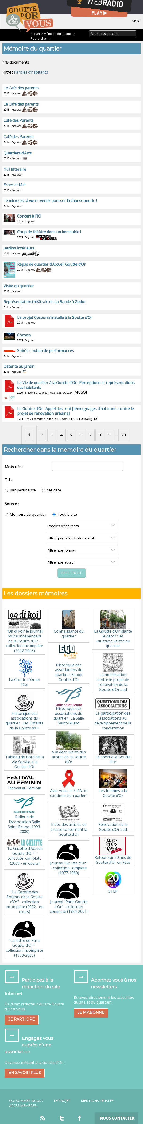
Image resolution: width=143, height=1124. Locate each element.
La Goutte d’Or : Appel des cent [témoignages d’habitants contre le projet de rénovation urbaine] (75, 411)
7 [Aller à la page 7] (90, 435)
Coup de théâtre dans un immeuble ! (49, 231)
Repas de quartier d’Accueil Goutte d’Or (51, 264)
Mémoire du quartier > (59, 34)
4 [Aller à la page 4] (61, 435)
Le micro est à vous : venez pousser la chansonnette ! (50, 200)
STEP (113, 882)
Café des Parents (18, 120)
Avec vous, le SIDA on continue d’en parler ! (68, 783)
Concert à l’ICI (29, 216)
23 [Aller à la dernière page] (124, 435)
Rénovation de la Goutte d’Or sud (113, 817)
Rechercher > (40, 38)
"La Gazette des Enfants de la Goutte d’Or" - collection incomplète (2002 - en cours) (25, 892)
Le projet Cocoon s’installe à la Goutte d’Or (54, 317)
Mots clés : (14, 466)
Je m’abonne (91, 1012)
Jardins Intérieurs (19, 248)
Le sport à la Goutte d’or (113, 750)
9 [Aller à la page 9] (109, 435)
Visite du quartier (19, 286)
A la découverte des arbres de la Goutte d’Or (69, 747)
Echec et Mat (15, 184)
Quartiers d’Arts (18, 153)
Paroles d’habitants (31, 72)
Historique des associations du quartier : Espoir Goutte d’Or (69, 663)
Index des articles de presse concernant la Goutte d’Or (68, 820)
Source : (12, 504)
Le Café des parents (21, 88)
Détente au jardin (19, 366)
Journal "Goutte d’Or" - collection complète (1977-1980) (68, 858)
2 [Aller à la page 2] (42, 435)
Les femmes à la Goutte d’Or (113, 783)
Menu (136, 21)
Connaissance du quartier (69, 624)
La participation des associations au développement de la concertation (113, 713)
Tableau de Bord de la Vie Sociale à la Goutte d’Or (24, 752)
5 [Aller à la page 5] (71, 435)
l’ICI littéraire (15, 169)
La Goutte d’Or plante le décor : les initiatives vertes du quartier (113, 629)
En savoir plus (24, 1072)
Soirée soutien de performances (45, 350)
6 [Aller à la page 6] (80, 435)
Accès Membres (22, 1106)
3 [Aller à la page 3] (52, 435)
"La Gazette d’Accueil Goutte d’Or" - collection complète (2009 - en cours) (25, 852)
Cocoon (24, 335)
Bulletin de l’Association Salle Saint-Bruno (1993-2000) (24, 815)
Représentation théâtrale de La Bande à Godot (45, 301)
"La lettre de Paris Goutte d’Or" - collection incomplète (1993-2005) (24, 938)
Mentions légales (97, 1101)
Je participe (21, 1019)
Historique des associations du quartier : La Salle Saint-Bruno (69, 706)
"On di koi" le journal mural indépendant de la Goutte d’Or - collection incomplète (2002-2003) (24, 631)
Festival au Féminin (24, 782)
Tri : (8, 479)
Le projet (62, 1101)
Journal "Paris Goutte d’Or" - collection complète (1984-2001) (69, 897)
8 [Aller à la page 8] (100, 435)
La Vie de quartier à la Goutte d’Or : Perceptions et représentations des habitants (76, 385)
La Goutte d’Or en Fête (24, 672)
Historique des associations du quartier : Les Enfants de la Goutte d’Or (24, 711)
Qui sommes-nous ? (26, 1101)
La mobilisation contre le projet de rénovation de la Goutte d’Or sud (113, 672)
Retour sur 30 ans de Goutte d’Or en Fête (113, 851)
